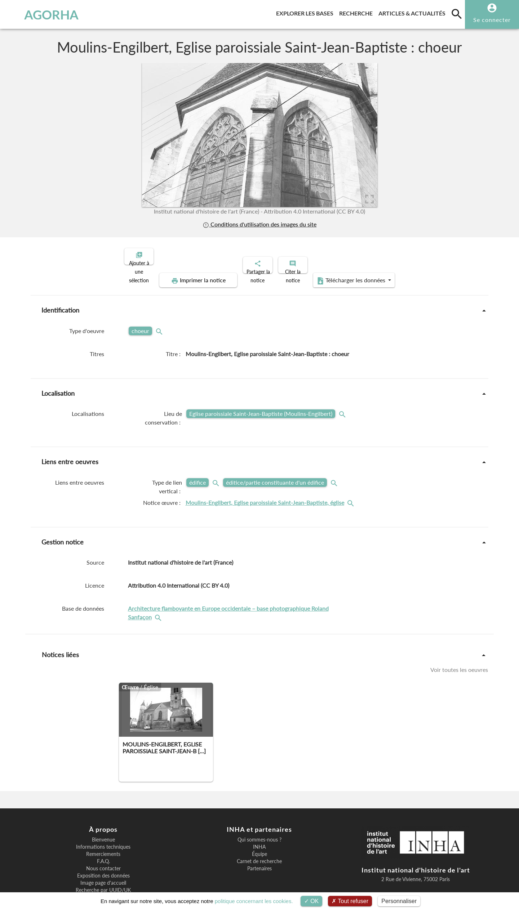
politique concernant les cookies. (254, 901)
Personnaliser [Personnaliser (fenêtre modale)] (399, 901)
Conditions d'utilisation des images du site (259, 224)
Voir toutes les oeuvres (459, 644)
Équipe (259, 829)
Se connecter (492, 19)
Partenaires (259, 843)
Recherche (357, 12)
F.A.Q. (103, 836)
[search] (456, 13)
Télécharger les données (425, 256)
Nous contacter (103, 843)
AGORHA (42, 14)
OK (311, 901)
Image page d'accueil (103, 858)
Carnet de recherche (259, 836)
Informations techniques (103, 822)
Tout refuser (350, 901)
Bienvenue (103, 815)
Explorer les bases (306, 12)
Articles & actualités (413, 12)
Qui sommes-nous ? (259, 815)
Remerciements (103, 829)
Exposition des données (103, 851)
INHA (259, 822)
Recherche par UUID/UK (103, 865)
